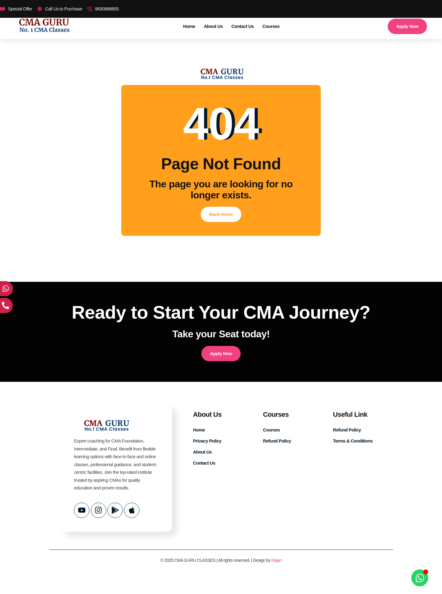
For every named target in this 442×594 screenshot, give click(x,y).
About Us (213, 26)
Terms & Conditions (353, 440)
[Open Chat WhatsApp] (419, 577)
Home (189, 26)
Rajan (276, 560)
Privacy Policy (207, 440)
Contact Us (242, 26)
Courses (271, 26)
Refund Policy (277, 440)
